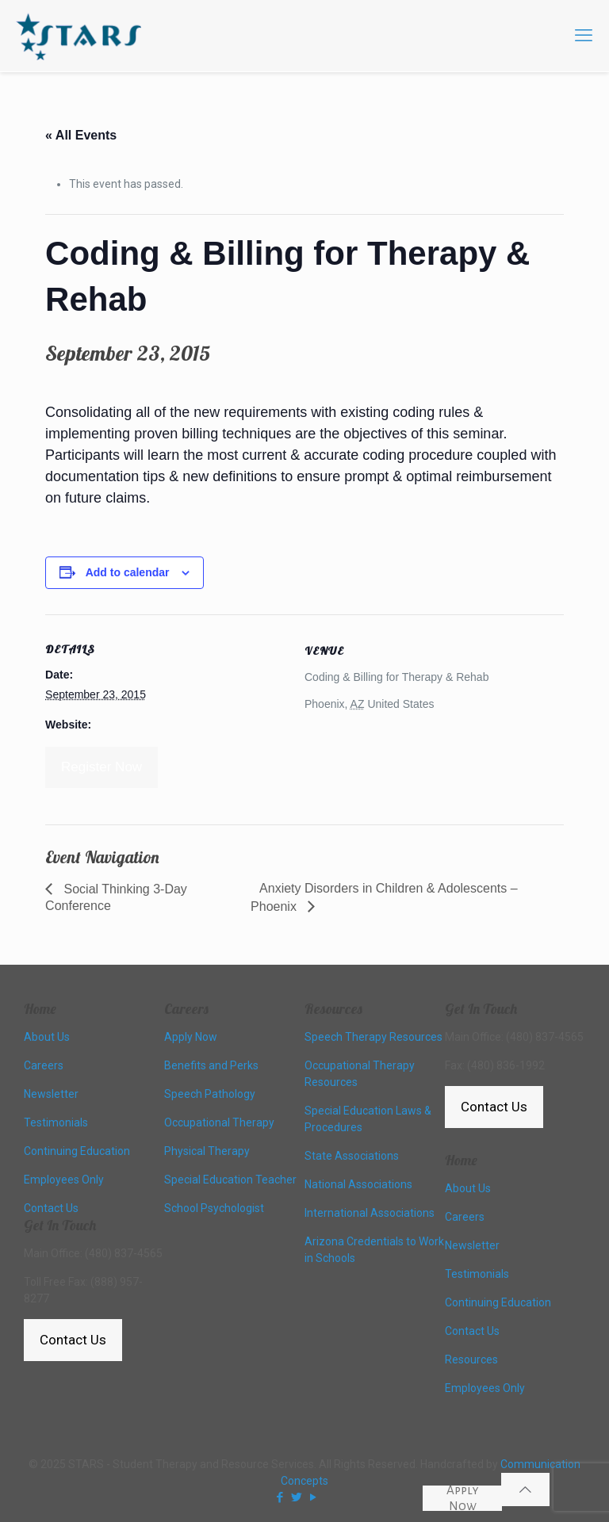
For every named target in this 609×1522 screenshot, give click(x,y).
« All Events (81, 135)
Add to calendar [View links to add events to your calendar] (128, 572)
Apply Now (462, 1498)
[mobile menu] (583, 35)
